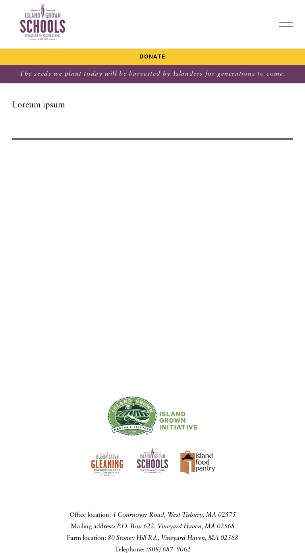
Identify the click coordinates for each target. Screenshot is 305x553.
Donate (152, 57)
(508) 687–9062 (168, 550)
